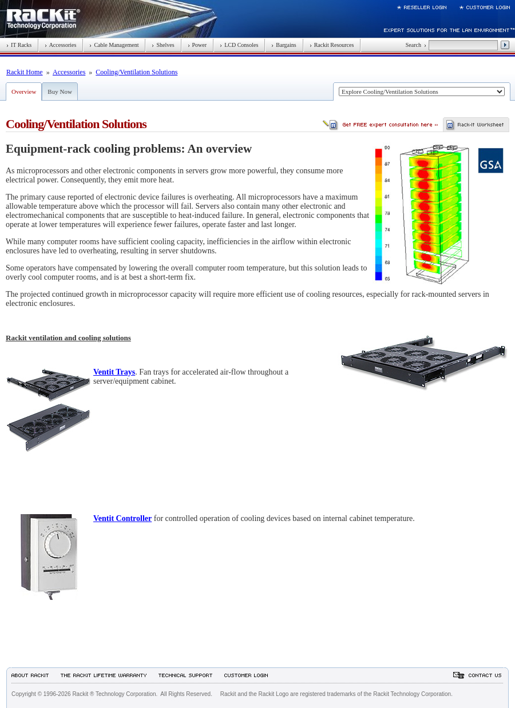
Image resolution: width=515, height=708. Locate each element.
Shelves (163, 45)
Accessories (60, 45)
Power (197, 45)
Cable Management (113, 45)
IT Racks (18, 45)
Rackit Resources (332, 45)
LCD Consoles (239, 45)
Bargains (283, 45)
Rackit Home (24, 72)
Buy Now (59, 91)
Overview (23, 91)
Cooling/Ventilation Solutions (136, 72)
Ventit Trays (114, 372)
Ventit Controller (122, 518)
